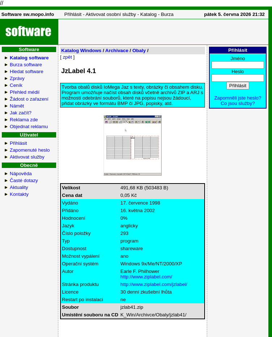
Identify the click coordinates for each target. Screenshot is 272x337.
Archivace (117, 50)
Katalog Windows (81, 50)
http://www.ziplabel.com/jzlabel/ (154, 284)
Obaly (139, 50)
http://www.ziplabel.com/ (146, 276)
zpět (67, 57)
